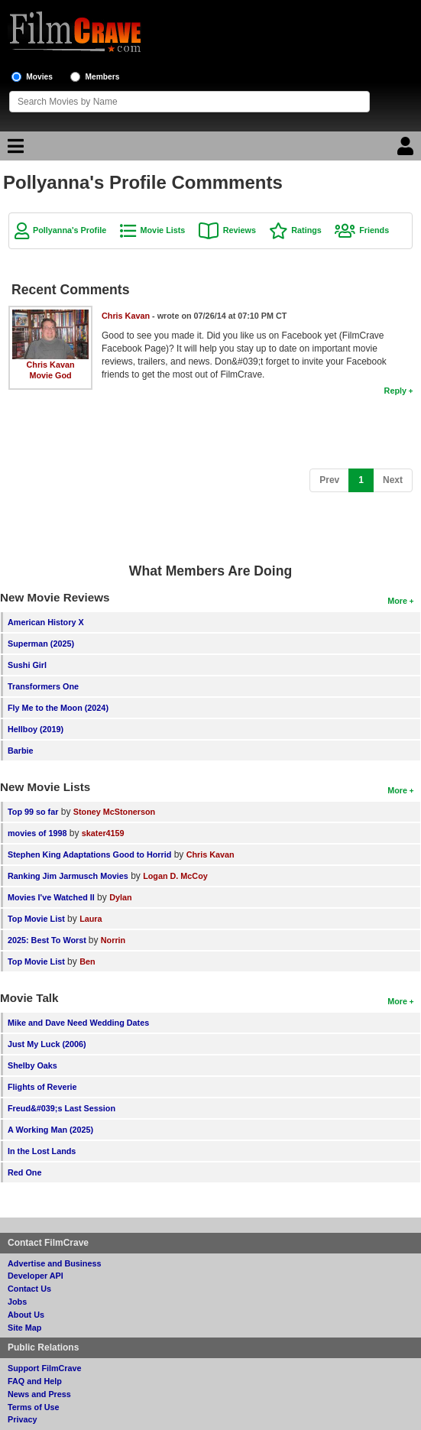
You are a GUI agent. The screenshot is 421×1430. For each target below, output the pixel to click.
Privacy (22, 1419)
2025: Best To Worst (48, 940)
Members (103, 77)
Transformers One (43, 686)
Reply (395, 390)
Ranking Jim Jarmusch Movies (68, 875)
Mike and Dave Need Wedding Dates (78, 1022)
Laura (90, 918)
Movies (39, 77)
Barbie (21, 750)
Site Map (24, 1327)
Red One (24, 1172)
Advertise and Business (54, 1263)
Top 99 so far (33, 811)
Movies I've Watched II (51, 897)
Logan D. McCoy (175, 875)
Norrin (113, 940)
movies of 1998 (37, 833)
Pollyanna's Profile (69, 230)
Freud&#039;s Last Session (61, 1108)
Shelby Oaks (32, 1065)
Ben (87, 961)
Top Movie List (36, 918)
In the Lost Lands (42, 1151)
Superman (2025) (41, 643)
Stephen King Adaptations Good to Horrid (89, 854)
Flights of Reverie (42, 1086)
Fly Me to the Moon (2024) (58, 707)
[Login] (407, 149)
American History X (46, 622)
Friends (374, 230)
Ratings (306, 230)
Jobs (17, 1301)
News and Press (39, 1394)
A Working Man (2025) (50, 1129)
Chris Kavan (51, 364)
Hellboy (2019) (35, 729)
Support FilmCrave (45, 1368)
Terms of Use (34, 1407)
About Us (26, 1314)
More (397, 600)
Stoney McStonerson (114, 811)
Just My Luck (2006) (47, 1044)
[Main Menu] (14, 149)
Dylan (120, 897)
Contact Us (29, 1288)
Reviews (239, 230)
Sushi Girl (27, 665)
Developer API (35, 1275)
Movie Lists (163, 230)
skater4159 (103, 833)
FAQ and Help (35, 1381)
